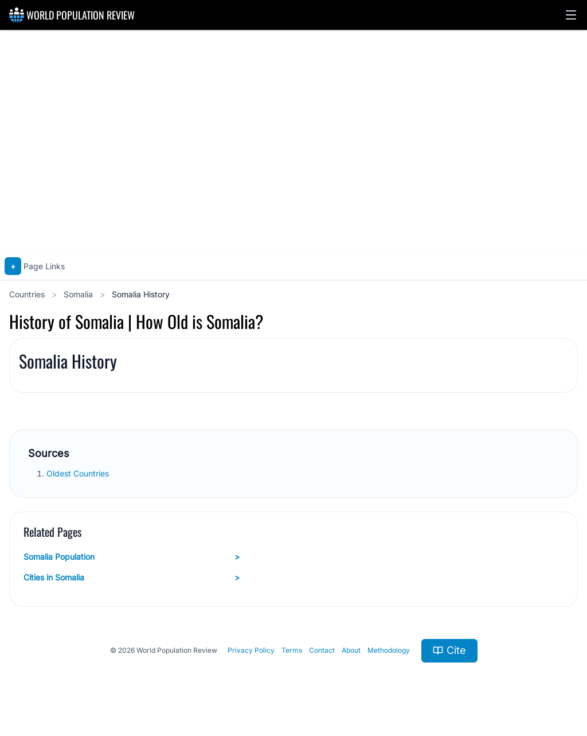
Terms (291, 650)
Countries (28, 294)
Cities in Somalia (132, 577)
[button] (570, 15)
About (351, 650)
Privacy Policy (251, 650)
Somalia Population (132, 557)
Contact (322, 650)
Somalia (79, 294)
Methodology (388, 650)
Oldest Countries (78, 473)
